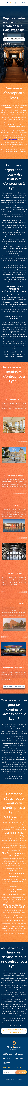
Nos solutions (7, 1058)
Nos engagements (19, 1053)
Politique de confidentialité (18, 1082)
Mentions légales (7, 1082)
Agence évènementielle (7, 1053)
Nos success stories (6, 1062)
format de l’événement (10, 140)
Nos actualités (19, 1058)
